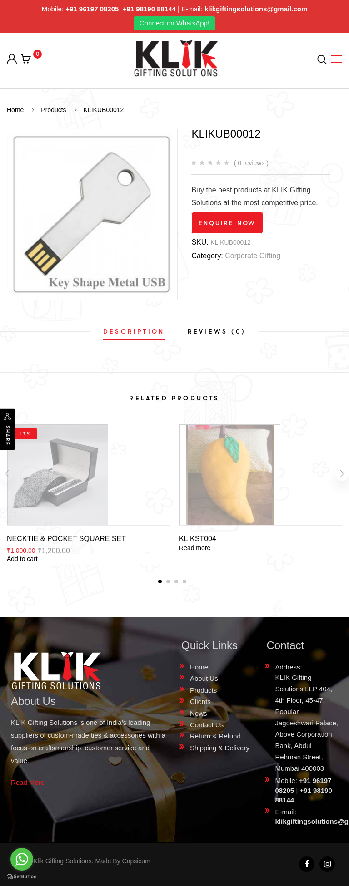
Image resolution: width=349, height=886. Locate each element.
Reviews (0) (217, 331)
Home (199, 667)
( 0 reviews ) (251, 163)
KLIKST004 (197, 538)
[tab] (134, 331)
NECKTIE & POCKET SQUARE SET (66, 538)
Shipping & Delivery (219, 748)
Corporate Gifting (252, 256)
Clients (200, 701)
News (198, 713)
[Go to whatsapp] (21, 859)
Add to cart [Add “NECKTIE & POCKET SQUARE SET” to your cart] (22, 558)
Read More (28, 782)
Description (134, 331)
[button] (160, 581)
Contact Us (207, 724)
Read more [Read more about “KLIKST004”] (194, 547)
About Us (204, 678)
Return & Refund (215, 736)
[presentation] (7, 474)
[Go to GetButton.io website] (21, 877)
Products (203, 690)
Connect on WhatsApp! (174, 23)
